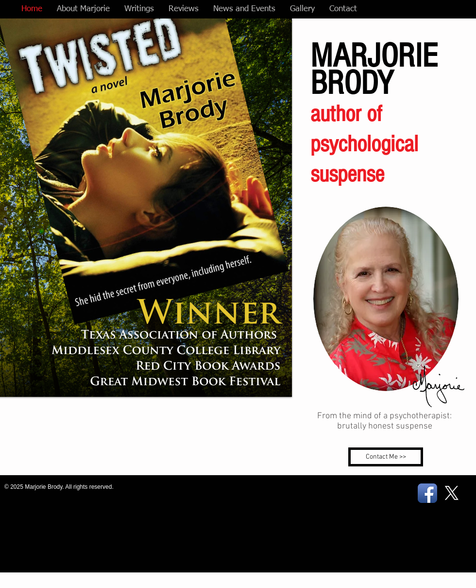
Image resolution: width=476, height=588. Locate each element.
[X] (451, 493)
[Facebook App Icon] (427, 493)
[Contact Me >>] (385, 456)
